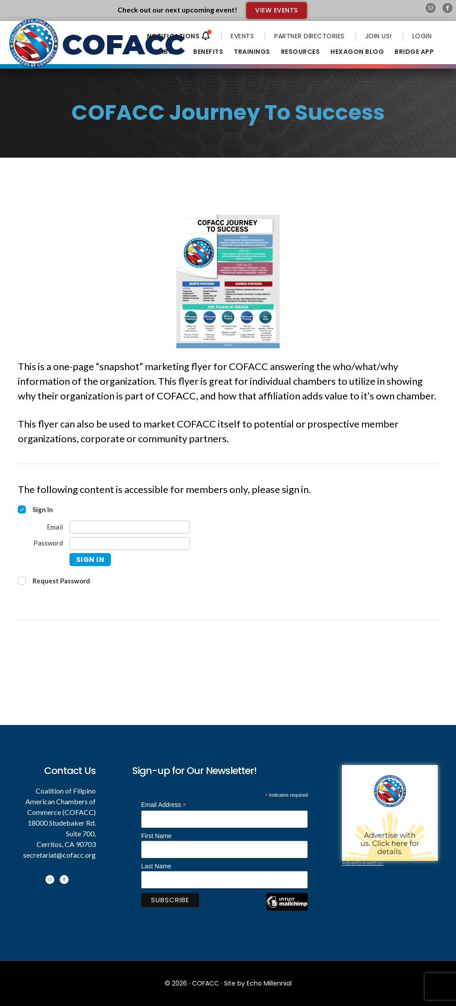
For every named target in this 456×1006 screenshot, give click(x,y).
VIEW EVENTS (276, 10)
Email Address (164, 805)
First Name (156, 835)
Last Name (156, 866)
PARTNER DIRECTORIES (309, 36)
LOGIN (422, 36)
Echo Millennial (269, 983)
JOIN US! (378, 36)
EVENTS (242, 36)
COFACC (205, 983)
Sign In (90, 559)
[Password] (129, 543)
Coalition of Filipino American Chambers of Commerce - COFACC (98, 50)
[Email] (129, 527)
